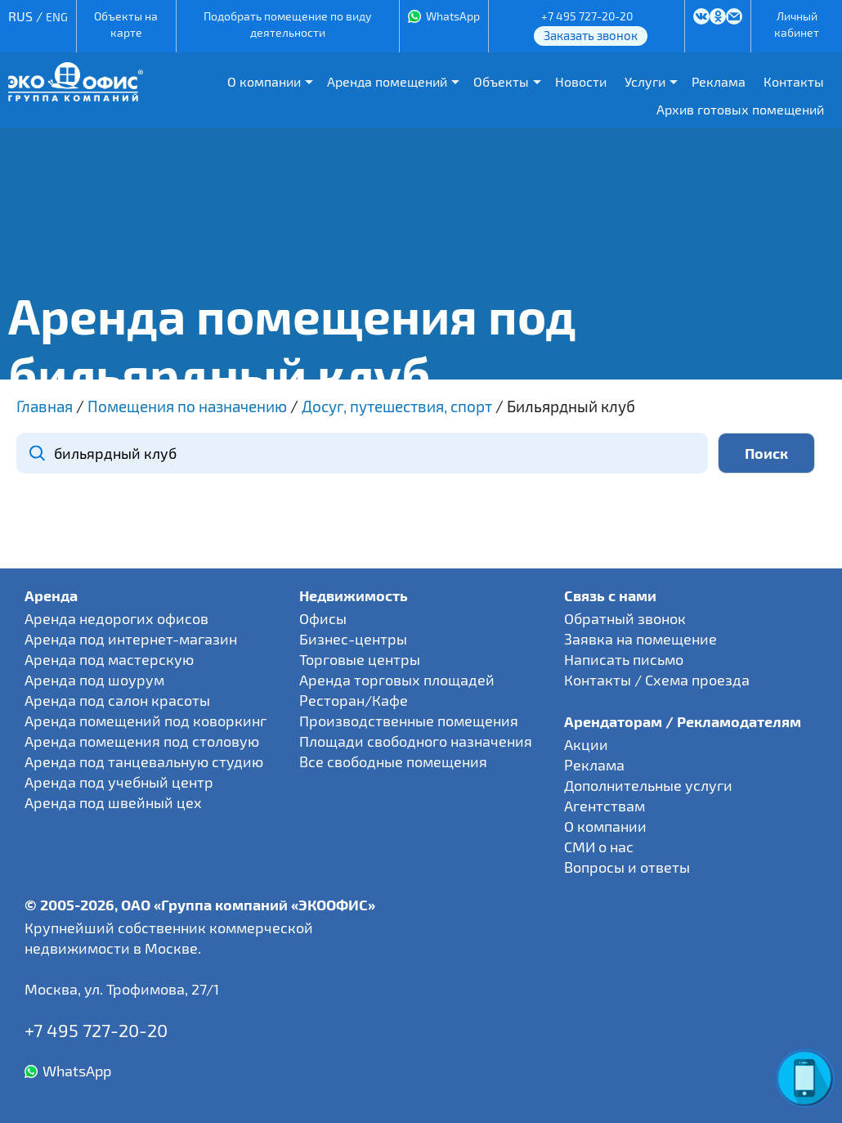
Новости (581, 81)
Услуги (645, 81)
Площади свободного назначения (415, 741)
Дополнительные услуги (648, 785)
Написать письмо (623, 659)
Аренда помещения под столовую (142, 741)
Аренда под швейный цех (113, 802)
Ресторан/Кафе (353, 700)
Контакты (794, 81)
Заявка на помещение (640, 639)
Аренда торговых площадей (397, 680)
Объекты (501, 81)
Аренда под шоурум (94, 680)
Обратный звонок (625, 618)
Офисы (323, 618)
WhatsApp (453, 16)
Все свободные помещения (393, 761)
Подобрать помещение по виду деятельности (287, 24)
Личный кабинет (796, 24)
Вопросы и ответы (627, 867)
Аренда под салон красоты (117, 700)
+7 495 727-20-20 (587, 16)
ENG (57, 17)
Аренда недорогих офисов (116, 618)
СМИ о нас (599, 847)
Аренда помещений (387, 81)
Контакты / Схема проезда (657, 680)
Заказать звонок (591, 35)
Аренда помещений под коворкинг (145, 721)
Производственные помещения (408, 721)
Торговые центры (359, 659)
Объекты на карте (126, 24)
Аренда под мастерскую (109, 659)
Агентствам (604, 806)
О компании (264, 81)
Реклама (719, 81)
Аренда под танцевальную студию (144, 761)
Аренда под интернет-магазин (131, 639)
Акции (586, 744)
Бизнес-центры (353, 639)
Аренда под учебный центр (119, 782)
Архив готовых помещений (740, 109)
